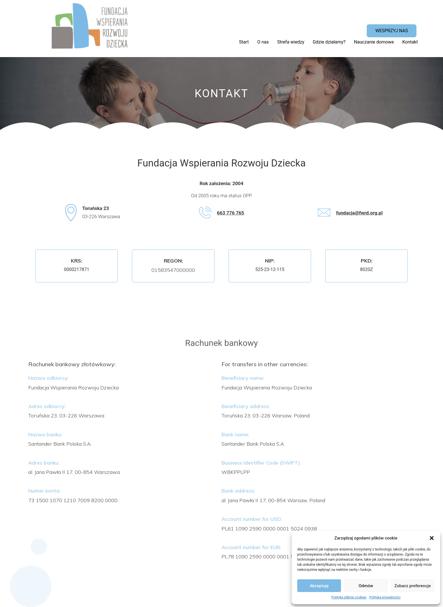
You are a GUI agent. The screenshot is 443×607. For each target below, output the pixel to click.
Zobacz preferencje (412, 585)
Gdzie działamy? (329, 42)
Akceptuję (319, 585)
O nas (263, 42)
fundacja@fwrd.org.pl (359, 213)
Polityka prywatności (384, 597)
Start (244, 42)
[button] (432, 538)
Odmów (366, 585)
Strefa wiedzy (290, 42)
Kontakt (410, 42)
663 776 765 (230, 213)
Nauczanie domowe (374, 42)
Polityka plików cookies (348, 597)
